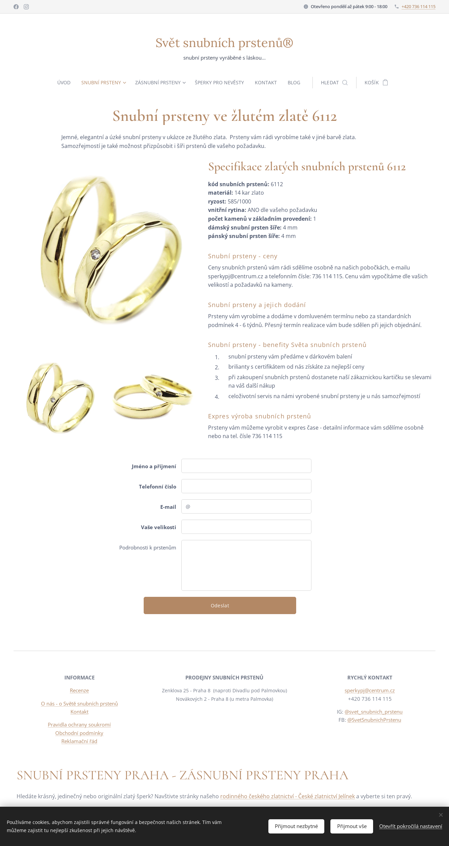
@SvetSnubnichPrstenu (374, 719)
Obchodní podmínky (79, 733)
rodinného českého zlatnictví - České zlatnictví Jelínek (287, 796)
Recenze (79, 690)
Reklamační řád (79, 741)
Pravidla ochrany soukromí (79, 724)
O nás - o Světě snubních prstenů (79, 703)
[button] (337, 82)
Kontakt (79, 711)
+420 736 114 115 (418, 6)
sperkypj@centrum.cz (370, 690)
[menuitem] (63, 82)
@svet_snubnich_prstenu (374, 711)
